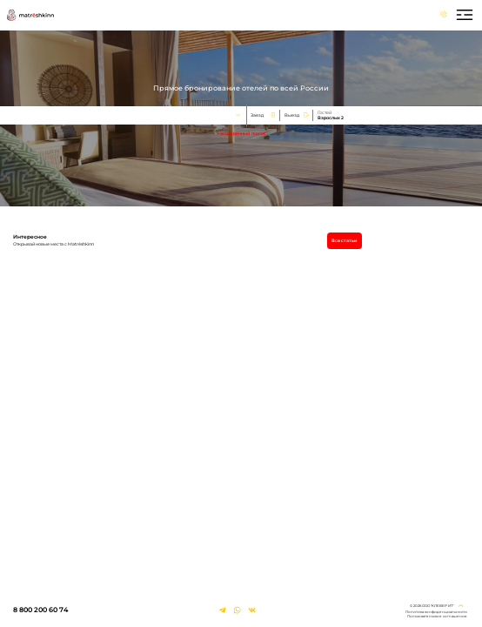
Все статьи (344, 240)
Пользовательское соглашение (437, 616)
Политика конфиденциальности (436, 612)
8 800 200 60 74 (40, 610)
